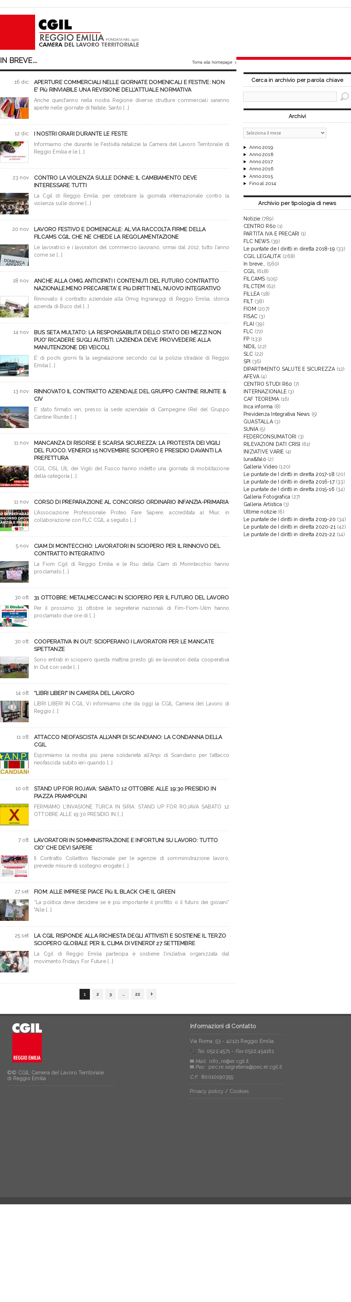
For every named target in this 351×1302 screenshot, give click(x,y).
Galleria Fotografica (267, 497)
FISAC (251, 316)
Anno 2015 (261, 176)
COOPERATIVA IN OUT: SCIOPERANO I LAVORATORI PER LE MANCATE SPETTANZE (124, 645)
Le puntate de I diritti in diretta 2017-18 (289, 474)
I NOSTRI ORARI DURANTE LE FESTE (81, 134)
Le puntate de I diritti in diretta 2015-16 (289, 489)
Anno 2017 (261, 161)
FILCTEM (254, 286)
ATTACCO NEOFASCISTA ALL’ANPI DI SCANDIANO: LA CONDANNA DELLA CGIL (128, 741)
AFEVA (251, 376)
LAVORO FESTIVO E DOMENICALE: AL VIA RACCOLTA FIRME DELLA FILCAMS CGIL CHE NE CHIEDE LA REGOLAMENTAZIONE (120, 233)
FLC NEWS (257, 241)
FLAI (249, 324)
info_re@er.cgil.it (229, 1061)
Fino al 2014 (262, 183)
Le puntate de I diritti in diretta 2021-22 (289, 534)
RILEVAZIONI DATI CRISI (272, 444)
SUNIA (251, 429)
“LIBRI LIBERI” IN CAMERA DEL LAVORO (84, 693)
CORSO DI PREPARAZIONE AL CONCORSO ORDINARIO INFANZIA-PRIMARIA (131, 502)
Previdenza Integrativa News (277, 414)
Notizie (252, 219)
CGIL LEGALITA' (262, 256)
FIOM (250, 309)
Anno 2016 (261, 168)
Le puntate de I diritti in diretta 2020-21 (290, 527)
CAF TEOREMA (261, 399)
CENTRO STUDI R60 (268, 384)
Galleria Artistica (263, 504)
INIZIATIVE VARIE (264, 452)
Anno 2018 (261, 154)
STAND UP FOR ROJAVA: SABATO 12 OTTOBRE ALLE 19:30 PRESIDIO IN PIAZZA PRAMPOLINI (125, 793)
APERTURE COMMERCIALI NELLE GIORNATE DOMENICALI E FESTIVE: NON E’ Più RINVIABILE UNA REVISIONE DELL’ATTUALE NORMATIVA (129, 86)
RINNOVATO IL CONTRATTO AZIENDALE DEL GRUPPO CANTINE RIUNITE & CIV (130, 395)
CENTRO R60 (260, 226)
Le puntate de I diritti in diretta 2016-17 (289, 482)
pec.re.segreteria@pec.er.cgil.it (245, 1067)
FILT (248, 301)
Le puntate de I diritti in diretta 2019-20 (290, 519)
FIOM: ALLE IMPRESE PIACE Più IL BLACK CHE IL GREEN (104, 892)
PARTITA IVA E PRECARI (271, 234)
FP (246, 339)
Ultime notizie (260, 512)
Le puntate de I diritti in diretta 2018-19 (289, 249)
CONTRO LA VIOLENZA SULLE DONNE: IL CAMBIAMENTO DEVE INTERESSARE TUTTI (115, 182)
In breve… (254, 264)
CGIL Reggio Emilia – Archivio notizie (70, 32)
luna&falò (255, 459)
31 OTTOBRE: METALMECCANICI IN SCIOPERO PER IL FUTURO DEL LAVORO (131, 597)
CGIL (249, 271)
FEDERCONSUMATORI (270, 436)
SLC (248, 354)
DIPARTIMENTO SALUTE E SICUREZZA (289, 369)
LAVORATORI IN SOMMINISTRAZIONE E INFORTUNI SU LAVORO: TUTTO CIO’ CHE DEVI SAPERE (126, 844)
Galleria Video (261, 467)
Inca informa (258, 406)
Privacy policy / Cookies (219, 1091)
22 (137, 994)
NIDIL (250, 346)
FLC (248, 331)
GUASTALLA (258, 421)
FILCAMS (254, 279)
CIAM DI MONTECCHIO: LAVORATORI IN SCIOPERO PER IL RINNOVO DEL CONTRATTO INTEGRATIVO (127, 550)
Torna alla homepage (214, 63)
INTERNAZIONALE (265, 391)
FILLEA (252, 294)
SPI (247, 361)
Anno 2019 (261, 147)
